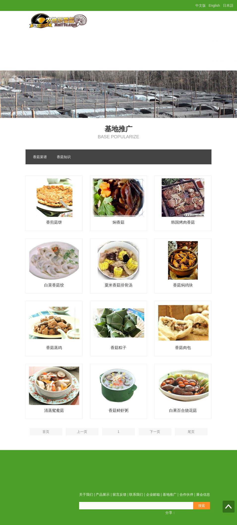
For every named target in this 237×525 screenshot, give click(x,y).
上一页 (82, 441)
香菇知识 (64, 157)
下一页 (155, 441)
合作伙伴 (44, 61)
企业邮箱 (156, 41)
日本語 (228, 5)
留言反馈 (108, 41)
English (214, 5)
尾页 (191, 441)
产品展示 (84, 41)
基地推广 (179, 41)
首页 (40, 41)
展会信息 (67, 61)
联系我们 (132, 41)
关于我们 (60, 41)
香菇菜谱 (40, 157)
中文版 (200, 5)
